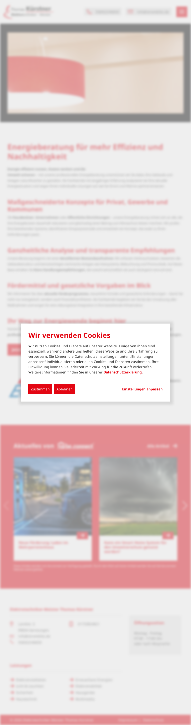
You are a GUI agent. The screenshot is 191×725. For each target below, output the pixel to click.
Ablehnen (64, 388)
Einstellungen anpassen (142, 388)
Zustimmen (40, 388)
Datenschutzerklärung (122, 371)
